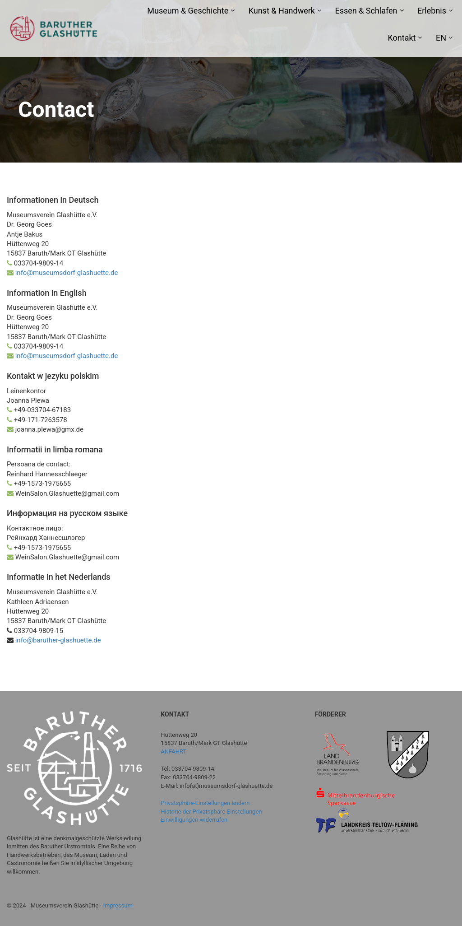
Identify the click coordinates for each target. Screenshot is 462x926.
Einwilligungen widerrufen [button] (194, 819)
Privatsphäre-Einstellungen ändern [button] (205, 803)
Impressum (118, 905)
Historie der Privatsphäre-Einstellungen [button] (211, 811)
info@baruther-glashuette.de (57, 640)
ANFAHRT (173, 751)
